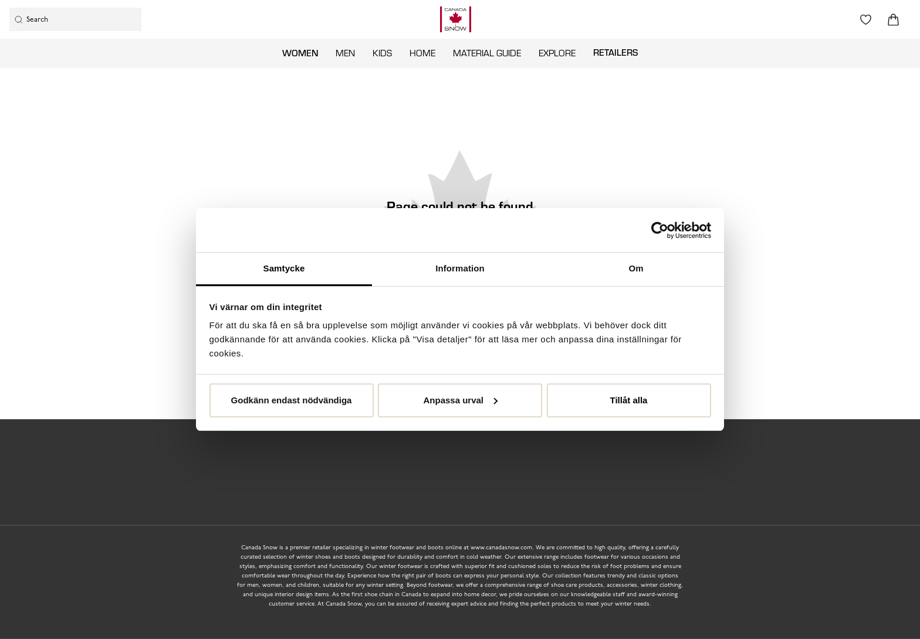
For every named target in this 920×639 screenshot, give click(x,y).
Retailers (615, 52)
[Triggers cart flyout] (893, 19)
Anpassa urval (460, 400)
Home (422, 53)
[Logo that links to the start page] (455, 19)
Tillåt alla (629, 400)
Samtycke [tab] (284, 268)
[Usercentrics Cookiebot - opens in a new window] (659, 230)
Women (300, 53)
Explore (557, 53)
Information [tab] (460, 268)
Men (345, 53)
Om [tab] (635, 268)
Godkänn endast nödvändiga (291, 400)
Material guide (487, 53)
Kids (382, 53)
